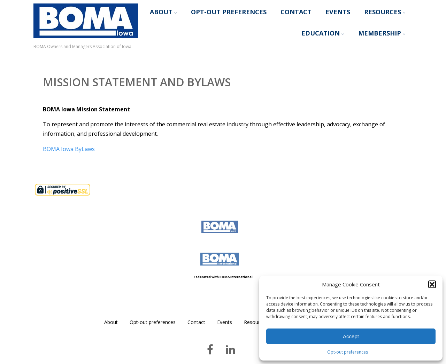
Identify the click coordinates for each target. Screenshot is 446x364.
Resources (385, 12)
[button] (432, 284)
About (163, 12)
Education (322, 33)
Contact (296, 12)
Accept (351, 336)
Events (337, 12)
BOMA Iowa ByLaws (69, 149)
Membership (382, 33)
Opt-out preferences (347, 352)
